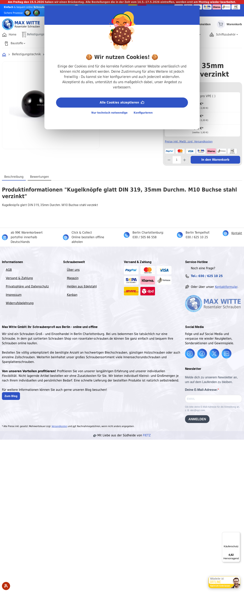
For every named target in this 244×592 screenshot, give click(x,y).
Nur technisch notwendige (109, 112)
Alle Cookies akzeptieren (122, 102)
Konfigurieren (143, 112)
